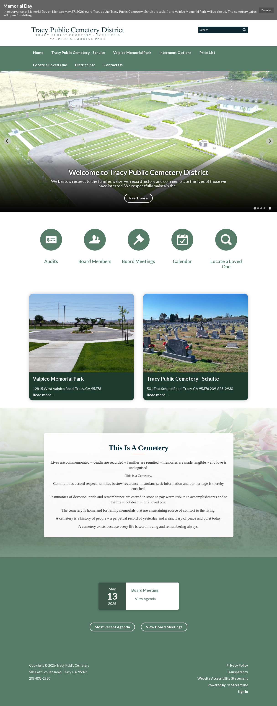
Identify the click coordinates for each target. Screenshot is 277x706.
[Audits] (51, 246)
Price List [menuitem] (207, 52)
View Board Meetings (164, 627)
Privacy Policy (237, 665)
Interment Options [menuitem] (176, 52)
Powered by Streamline (228, 685)
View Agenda (145, 598)
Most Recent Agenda (112, 627)
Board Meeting (144, 590)
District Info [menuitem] (85, 65)
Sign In (243, 691)
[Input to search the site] (223, 30)
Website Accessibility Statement (222, 678)
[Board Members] (95, 246)
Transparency (237, 672)
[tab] (255, 208)
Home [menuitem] (38, 52)
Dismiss (266, 10)
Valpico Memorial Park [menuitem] (132, 52)
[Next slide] (269, 141)
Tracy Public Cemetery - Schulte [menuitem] (78, 52)
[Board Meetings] (139, 246)
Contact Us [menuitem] (113, 65)
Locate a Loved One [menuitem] (50, 65)
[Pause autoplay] (270, 208)
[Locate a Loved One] (226, 249)
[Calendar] (182, 246)
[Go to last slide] (7, 141)
